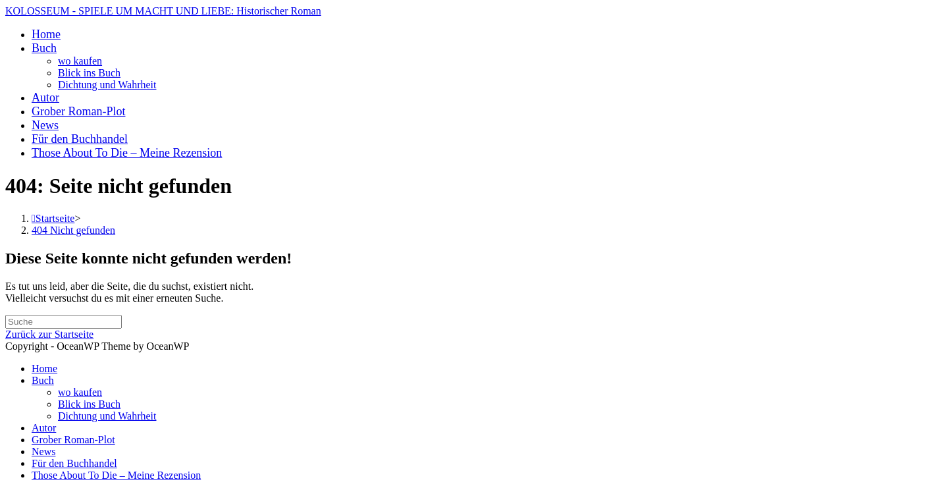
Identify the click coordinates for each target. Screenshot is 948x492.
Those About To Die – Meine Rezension (116, 475)
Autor (44, 427)
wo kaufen (80, 392)
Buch (43, 380)
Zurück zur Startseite (49, 334)
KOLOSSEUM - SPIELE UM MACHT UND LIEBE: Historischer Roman (163, 10)
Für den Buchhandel (74, 463)
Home (44, 368)
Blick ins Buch (89, 404)
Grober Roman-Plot (73, 439)
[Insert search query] (63, 322)
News (43, 451)
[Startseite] (53, 218)
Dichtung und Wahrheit (107, 416)
